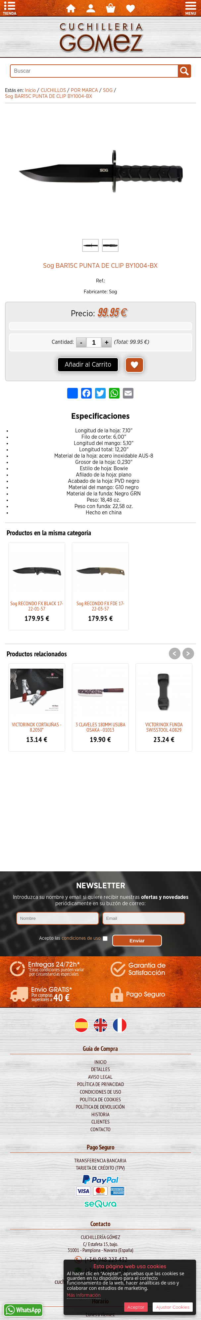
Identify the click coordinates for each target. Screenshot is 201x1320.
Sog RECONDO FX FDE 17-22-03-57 (100, 606)
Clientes (100, 1121)
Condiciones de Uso (100, 1091)
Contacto (100, 1129)
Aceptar (135, 1307)
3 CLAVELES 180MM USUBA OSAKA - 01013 (100, 727)
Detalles (100, 1069)
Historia (100, 1114)
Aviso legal (100, 1076)
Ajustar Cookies (172, 1307)
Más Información (84, 1295)
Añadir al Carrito (88, 364)
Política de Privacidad (100, 1084)
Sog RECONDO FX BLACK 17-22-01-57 (36, 606)
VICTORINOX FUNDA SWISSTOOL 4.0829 (164, 727)
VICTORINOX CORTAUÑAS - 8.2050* (37, 727)
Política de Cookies (100, 1099)
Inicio (100, 1062)
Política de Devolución (100, 1106)
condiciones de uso (81, 938)
